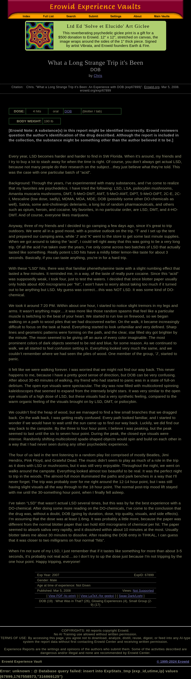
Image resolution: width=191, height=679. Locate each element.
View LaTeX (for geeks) (97, 596)
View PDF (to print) (62, 596)
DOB (68, 111)
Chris (98, 76)
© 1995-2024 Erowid (173, 661)
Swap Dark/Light (131, 596)
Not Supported (143, 590)
